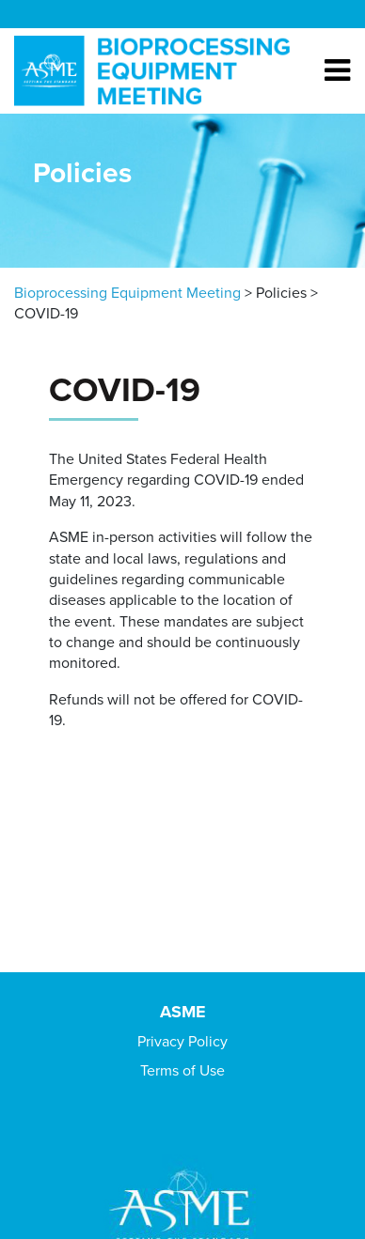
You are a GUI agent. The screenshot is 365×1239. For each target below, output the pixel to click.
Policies (281, 293)
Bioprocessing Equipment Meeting (127, 293)
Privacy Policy (182, 1041)
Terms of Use (182, 1070)
